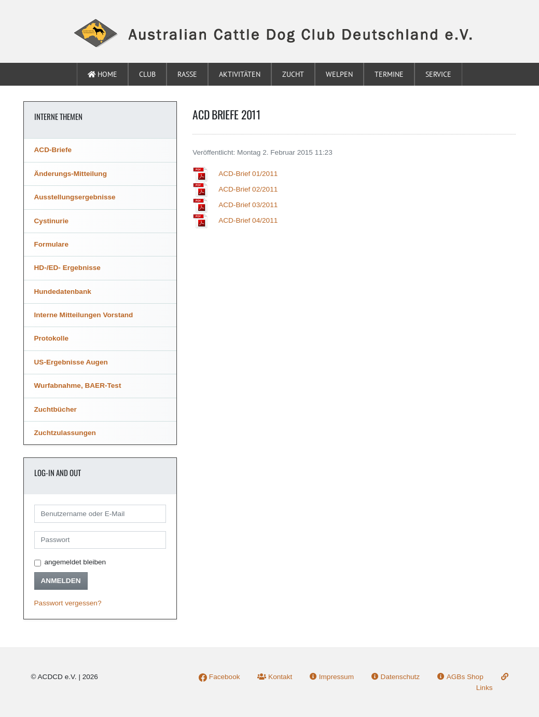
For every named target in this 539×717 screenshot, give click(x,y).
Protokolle (51, 338)
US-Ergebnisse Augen (71, 362)
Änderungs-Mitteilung (70, 174)
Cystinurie (51, 221)
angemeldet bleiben (75, 562)
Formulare (51, 244)
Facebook (219, 677)
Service (438, 74)
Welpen (339, 74)
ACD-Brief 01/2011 (248, 174)
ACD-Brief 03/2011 (248, 205)
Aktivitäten (239, 74)
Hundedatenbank (62, 291)
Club (147, 74)
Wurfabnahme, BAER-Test (77, 385)
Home (102, 74)
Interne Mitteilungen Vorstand (83, 315)
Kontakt (274, 677)
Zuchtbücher (55, 409)
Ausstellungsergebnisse (75, 197)
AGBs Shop (460, 677)
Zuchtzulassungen (65, 433)
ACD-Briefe (53, 150)
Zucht (293, 74)
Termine (389, 74)
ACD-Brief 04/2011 (248, 220)
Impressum (332, 677)
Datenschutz (395, 677)
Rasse (187, 74)
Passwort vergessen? (68, 603)
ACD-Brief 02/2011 (248, 189)
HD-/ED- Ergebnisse (67, 268)
